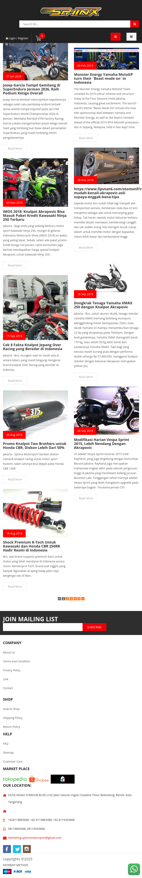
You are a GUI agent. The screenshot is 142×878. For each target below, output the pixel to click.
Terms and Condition (16, 661)
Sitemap (8, 752)
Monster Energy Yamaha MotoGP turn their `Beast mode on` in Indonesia (103, 78)
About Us (9, 652)
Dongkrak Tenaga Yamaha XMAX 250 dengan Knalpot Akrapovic (103, 305)
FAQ (5, 743)
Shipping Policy (12, 718)
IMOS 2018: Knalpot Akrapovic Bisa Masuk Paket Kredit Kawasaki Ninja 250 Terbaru (35, 215)
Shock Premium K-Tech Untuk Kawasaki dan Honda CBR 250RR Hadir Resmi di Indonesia (31, 546)
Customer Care (12, 761)
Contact (8, 688)
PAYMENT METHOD (15, 865)
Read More (15, 148)
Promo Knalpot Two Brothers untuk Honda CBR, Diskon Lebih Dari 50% (34, 445)
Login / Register (17, 38)
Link (5, 679)
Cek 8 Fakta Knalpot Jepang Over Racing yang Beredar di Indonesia (32, 346)
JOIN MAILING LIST (30, 619)
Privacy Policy (11, 670)
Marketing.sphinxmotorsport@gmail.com (34, 838)
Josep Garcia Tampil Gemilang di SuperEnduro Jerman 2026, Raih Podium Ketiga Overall (31, 89)
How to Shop (11, 709)
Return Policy (11, 727)
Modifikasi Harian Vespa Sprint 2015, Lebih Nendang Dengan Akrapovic (101, 443)
